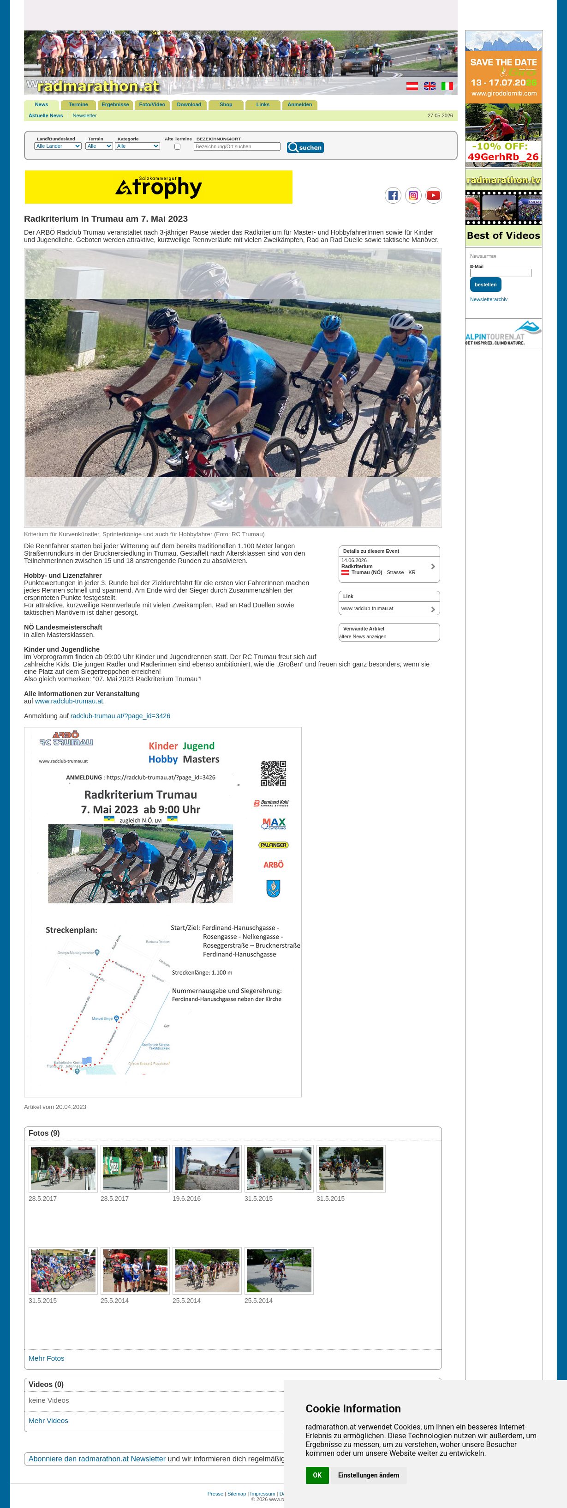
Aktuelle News (46, 115)
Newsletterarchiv (488, 299)
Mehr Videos (48, 1420)
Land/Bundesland (56, 138)
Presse (215, 1493)
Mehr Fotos (47, 1358)
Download (189, 104)
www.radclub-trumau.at (69, 701)
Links (263, 104)
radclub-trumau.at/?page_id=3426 (120, 716)
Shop (226, 104)
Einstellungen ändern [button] (369, 1475)
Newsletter (85, 115)
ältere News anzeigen (362, 636)
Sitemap (236, 1493)
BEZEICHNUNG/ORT (219, 138)
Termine (78, 104)
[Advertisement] (241, 15)
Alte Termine (178, 138)
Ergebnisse (115, 104)
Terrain (95, 138)
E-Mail (476, 266)
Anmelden (299, 104)
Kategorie (128, 138)
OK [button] (317, 1475)
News (41, 104)
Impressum (262, 1493)
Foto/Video (152, 104)
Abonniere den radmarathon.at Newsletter (97, 1459)
